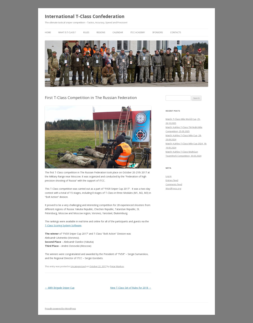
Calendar (118, 32)
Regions (101, 32)
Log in (169, 176)
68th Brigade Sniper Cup (59, 287)
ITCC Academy (137, 32)
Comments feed (174, 184)
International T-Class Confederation (84, 16)
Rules (86, 32)
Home (48, 32)
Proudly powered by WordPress (60, 308)
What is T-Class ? (67, 32)
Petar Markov (117, 266)
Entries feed (172, 180)
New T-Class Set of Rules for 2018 (130, 287)
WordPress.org (173, 188)
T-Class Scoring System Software (63, 225)
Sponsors (157, 32)
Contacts (175, 32)
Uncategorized (78, 266)
